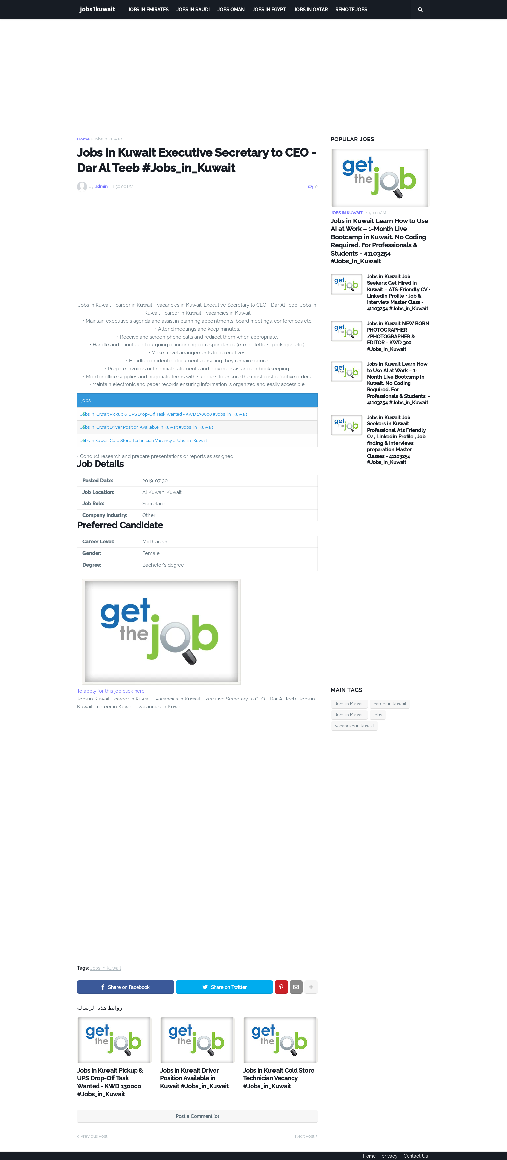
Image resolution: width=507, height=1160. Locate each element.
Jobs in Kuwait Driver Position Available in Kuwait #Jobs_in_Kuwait (146, 427)
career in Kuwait (390, 694)
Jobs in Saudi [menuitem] (193, 9)
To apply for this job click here (111, 691)
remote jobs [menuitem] (351, 9)
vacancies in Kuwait (354, 715)
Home (83, 139)
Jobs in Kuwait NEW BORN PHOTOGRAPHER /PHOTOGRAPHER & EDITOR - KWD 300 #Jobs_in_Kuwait (398, 326)
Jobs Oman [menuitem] (231, 9)
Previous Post (93, 1125)
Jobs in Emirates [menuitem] (148, 9)
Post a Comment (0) (197, 1105)
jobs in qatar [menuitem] (311, 9)
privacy (390, 1150)
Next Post (304, 1125)
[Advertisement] (253, 72)
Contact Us (418, 1150)
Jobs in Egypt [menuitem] (269, 9)
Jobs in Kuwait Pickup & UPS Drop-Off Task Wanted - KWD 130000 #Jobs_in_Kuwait (163, 414)
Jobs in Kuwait (108, 139)
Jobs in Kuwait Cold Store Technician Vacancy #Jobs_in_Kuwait (143, 440)
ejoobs (84, 1150)
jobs (378, 704)
